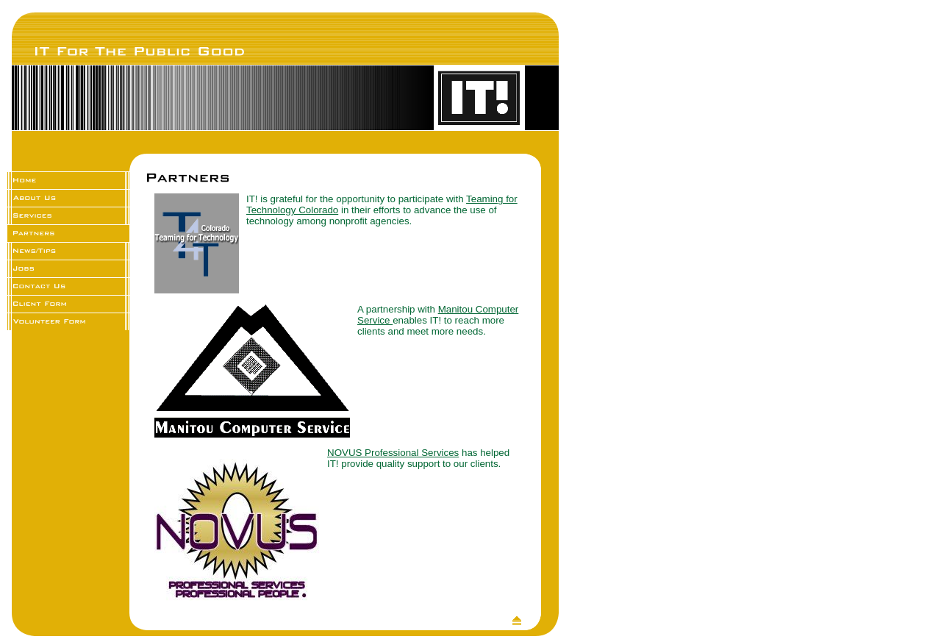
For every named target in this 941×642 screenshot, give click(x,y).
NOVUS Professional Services (393, 452)
